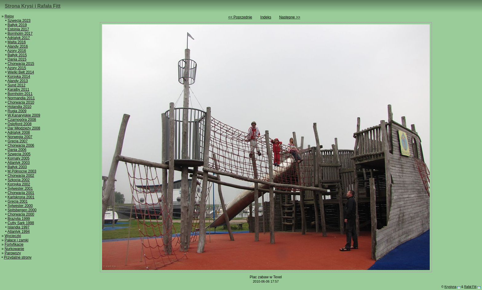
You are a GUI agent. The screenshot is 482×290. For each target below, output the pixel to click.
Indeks (265, 17)
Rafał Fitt (470, 286)
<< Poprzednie (240, 17)
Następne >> (289, 17)
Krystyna (450, 286)
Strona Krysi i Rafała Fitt (33, 6)
